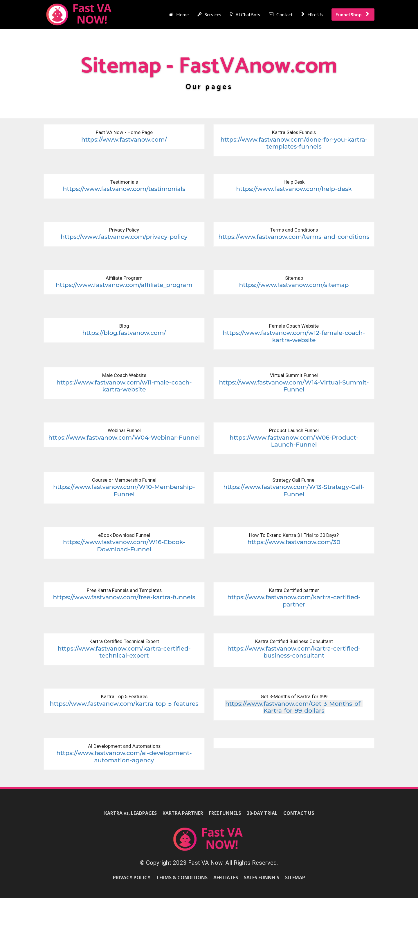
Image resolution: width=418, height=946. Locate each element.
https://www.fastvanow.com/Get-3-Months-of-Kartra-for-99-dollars (294, 707)
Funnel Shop (352, 14)
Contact (281, 14)
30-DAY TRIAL (262, 813)
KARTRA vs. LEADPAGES (130, 813)
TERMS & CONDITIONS (182, 878)
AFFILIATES (225, 878)
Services (209, 14)
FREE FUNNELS (225, 813)
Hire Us (312, 14)
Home (179, 14)
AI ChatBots (245, 14)
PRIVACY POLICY (131, 878)
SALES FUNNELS (261, 878)
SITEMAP (295, 878)
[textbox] (124, 233)
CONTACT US (298, 813)
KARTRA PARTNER (183, 813)
